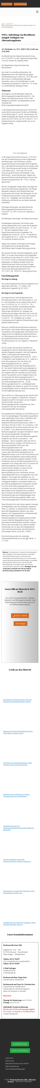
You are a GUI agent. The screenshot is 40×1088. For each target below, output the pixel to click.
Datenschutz (9, 1061)
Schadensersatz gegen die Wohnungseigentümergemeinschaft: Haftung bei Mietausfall (18, 828)
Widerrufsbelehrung (12, 1066)
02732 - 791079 (20, 615)
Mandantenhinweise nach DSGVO (17, 1064)
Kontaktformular (20, 1044)
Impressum (9, 1058)
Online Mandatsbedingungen (15, 1069)
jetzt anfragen (20, 623)
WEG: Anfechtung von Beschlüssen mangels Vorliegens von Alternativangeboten (18, 37)
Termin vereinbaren (20, 1050)
